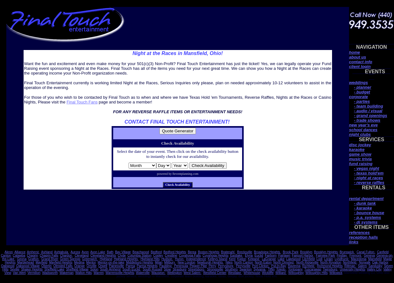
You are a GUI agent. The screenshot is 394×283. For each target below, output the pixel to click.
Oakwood (7, 266)
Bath (110, 252)
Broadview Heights (267, 252)
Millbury (170, 262)
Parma (130, 266)
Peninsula (181, 266)
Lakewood (293, 259)
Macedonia (358, 259)
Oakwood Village (28, 266)
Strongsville (215, 269)
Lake (281, 259)
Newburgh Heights (210, 262)
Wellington (174, 273)
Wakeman (66, 273)
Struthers (231, 269)
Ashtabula (61, 252)
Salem (362, 266)
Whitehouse (252, 273)
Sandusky (375, 266)
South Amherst (110, 269)
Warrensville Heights (119, 273)
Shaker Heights (31, 269)
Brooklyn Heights (326, 252)
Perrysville (243, 266)
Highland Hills (150, 259)
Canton (6, 255)
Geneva (369, 255)
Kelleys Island (217, 259)
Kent (232, 259)
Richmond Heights (330, 266)
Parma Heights (147, 266)
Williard (281, 273)
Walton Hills (83, 273)
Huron (179, 259)
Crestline (171, 255)
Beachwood (140, 252)
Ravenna (294, 266)
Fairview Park (325, 255)
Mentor (91, 262)
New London (186, 262)
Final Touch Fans (82, 102)
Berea (192, 252)
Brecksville (244, 252)
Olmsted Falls (62, 266)
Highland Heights (126, 259)
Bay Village (123, 252)
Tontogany (295, 269)
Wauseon (158, 273)
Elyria (249, 255)
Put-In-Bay (278, 266)
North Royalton (330, 262)
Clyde (122, 255)
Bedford (156, 252)
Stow (167, 269)
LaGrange (269, 259)
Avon (85, 252)
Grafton (34, 259)
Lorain (328, 259)
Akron (9, 252)
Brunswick (347, 252)
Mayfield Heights (60, 262)
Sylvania (259, 269)
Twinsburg (330, 269)
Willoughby (296, 273)
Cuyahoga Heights (215, 255)
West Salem (193, 273)
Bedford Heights (175, 252)
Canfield (383, 252)
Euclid (258, 255)
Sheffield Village (77, 269)
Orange (79, 266)
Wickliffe (268, 273)
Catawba (19, 255)
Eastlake (236, 255)
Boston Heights (208, 252)
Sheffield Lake (54, 269)
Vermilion (33, 273)
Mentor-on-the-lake (111, 262)
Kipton (241, 259)
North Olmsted (283, 262)
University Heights (352, 269)
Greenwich (90, 259)
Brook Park (290, 252)
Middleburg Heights (139, 262)
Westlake (235, 273)
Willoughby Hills (316, 273)
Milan (158, 262)
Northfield (350, 262)
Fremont (355, 255)
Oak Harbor (380, 262)
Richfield (308, 266)
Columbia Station (139, 255)
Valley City (374, 269)
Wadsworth (50, 273)
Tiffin (271, 269)
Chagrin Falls (49, 255)
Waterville (143, 273)
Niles (228, 262)
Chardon (66, 255)
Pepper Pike (198, 266)
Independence (196, 259)
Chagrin (32, 255)
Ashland (47, 252)
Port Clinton (260, 266)
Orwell (102, 266)
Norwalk (364, 262)
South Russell (152, 269)
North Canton (243, 262)
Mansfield (375, 259)
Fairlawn (284, 255)
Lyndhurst (342, 259)
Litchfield (308, 259)
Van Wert (19, 273)
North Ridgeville (307, 262)
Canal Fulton (366, 252)
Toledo (281, 269)
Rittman (350, 266)
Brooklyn (306, 252)
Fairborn (270, 255)
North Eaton (263, 262)
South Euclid (131, 269)
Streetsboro (196, 269)
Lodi (319, 259)
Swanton (245, 269)
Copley (158, 255)
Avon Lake (97, 252)
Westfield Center (214, 273)
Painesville (116, 266)
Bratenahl (228, 252)
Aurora (75, 252)
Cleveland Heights (103, 255)
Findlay (342, 255)
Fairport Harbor (303, 255)
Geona (21, 259)
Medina (79, 262)
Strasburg (179, 269)
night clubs (360, 134)
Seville (14, 269)
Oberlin (47, 266)
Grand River (49, 259)
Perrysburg (226, 266)
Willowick (336, 273)
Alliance (19, 252)
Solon (94, 269)
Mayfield (41, 262)
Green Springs (70, 259)
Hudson (167, 259)
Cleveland (81, 255)
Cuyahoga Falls (190, 255)
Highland (106, 259)
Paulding (166, 266)
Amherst (33, 252)
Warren (98, 273)
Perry (212, 266)
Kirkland (254, 259)
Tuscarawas (312, 269)
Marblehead (25, 262)
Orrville (91, 266)
